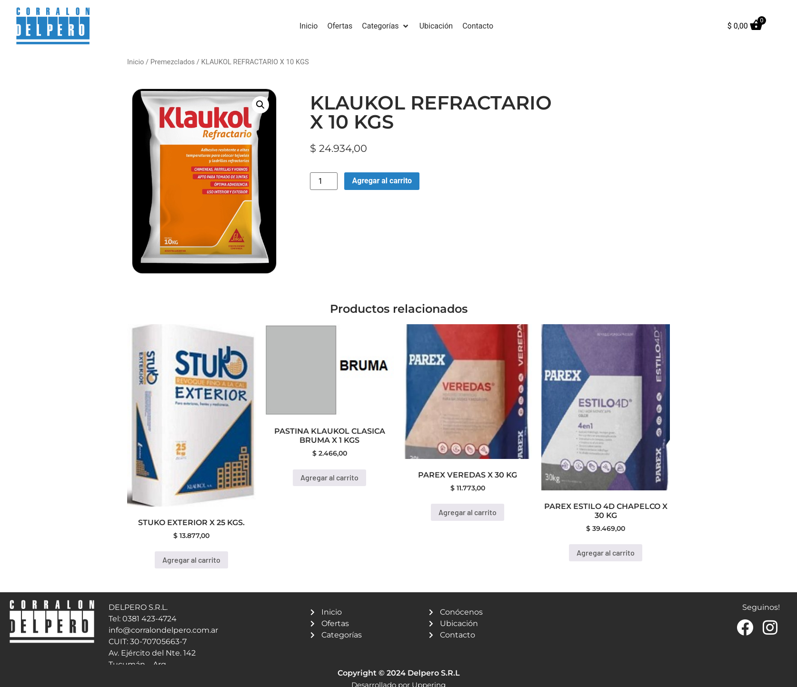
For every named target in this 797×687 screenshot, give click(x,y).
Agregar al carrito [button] (191, 559)
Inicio (135, 62)
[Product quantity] (324, 181)
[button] (385, 26)
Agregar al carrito (382, 180)
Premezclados (172, 62)
